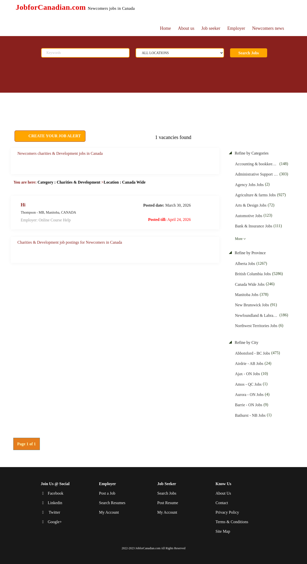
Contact (222, 503)
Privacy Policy (227, 512)
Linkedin (55, 503)
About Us (223, 493)
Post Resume (167, 503)
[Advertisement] (127, 105)
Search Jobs (248, 53)
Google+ (55, 522)
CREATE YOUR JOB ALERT (54, 136)
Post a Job (107, 493)
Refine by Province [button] (250, 253)
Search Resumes (112, 503)
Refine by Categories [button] (251, 153)
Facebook (55, 493)
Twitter (54, 512)
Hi (23, 204)
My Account (109, 512)
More (239, 239)
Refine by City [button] (246, 342)
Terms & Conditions (232, 522)
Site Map (223, 531)
